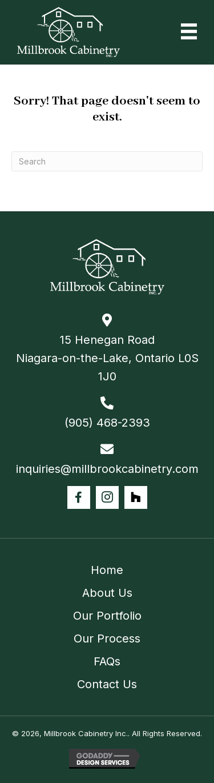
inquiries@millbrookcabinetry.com (107, 469)
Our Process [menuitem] (107, 638)
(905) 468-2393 (107, 422)
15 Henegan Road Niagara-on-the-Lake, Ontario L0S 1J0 (107, 358)
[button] (78, 497)
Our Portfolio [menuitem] (107, 615)
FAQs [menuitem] (107, 661)
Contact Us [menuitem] (107, 684)
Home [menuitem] (107, 570)
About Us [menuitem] (107, 593)
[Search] (107, 161)
